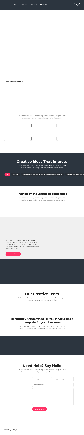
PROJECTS (34, 4)
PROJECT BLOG (44, 4)
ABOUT (16, 4)
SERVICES (24, 4)
